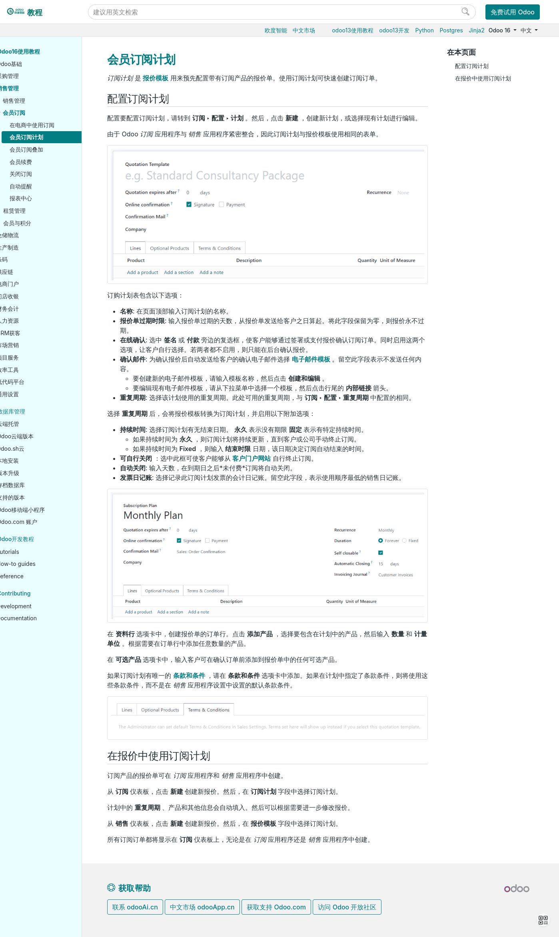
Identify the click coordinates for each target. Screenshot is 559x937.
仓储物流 (31, 235)
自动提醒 (45, 186)
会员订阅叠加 (50, 149)
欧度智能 (276, 30)
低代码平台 (34, 381)
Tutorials (31, 551)
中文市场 (304, 30)
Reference (34, 576)
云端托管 (32, 423)
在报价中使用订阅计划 (483, 78)
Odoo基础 (33, 63)
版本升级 (32, 472)
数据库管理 (35, 411)
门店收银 (31, 296)
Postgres (451, 30)
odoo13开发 (394, 30)
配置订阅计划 (472, 65)
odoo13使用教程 (352, 30)
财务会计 (31, 308)
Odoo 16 (500, 30)
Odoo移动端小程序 (45, 509)
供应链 (28, 271)
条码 (26, 259)
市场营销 (31, 345)
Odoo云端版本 (39, 436)
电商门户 (31, 283)
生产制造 (31, 247)
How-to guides (40, 563)
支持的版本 (35, 497)
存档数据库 (35, 484)
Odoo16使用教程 (42, 51)
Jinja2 (476, 30)
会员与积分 (41, 223)
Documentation (40, 618)
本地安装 (31, 460)
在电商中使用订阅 (56, 125)
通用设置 (31, 394)
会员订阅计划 (50, 137)
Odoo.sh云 (34, 448)
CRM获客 (32, 333)
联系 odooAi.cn (135, 907)
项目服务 (31, 357)
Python (424, 30)
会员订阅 (38, 112)
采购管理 (31, 75)
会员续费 (45, 161)
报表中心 (45, 198)
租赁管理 (38, 210)
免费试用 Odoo (513, 12)
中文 (527, 30)
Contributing (37, 593)
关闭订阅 (45, 173)
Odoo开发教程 (39, 538)
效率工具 (31, 369)
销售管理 (31, 88)
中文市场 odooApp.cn (202, 907)
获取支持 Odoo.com (276, 907)
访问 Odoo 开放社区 (347, 907)
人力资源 (31, 320)
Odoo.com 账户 (41, 521)
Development (37, 606)
